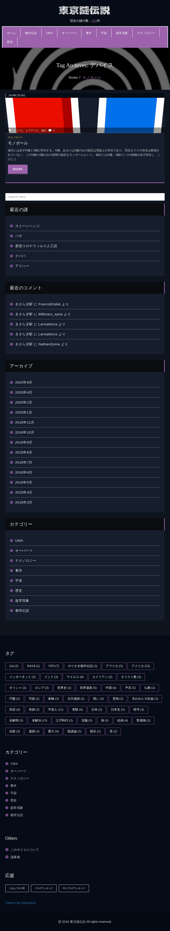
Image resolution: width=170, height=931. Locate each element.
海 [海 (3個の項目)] (104, 720)
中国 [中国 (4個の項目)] (111, 687)
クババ (20, 256)
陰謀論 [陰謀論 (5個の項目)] (74, 731)
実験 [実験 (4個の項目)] (77, 709)
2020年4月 (23, 392)
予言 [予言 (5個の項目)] (130, 687)
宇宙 (104, 33)
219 (94, 20)
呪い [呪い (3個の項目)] (98, 698)
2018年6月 (23, 472)
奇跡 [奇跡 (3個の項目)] (34, 709)
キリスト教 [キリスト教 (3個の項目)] (131, 677)
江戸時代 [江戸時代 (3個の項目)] (64, 720)
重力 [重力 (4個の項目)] (53, 731)
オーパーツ (69, 33)
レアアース (32, 130)
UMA (49, 33)
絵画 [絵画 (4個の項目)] (122, 720)
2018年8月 (23, 452)
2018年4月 (23, 492)
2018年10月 (24, 432)
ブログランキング (44, 888)
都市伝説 (31, 33)
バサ (18, 236)
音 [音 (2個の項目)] (113, 731)
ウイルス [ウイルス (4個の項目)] (75, 677)
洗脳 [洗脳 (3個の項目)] (86, 720)
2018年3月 (23, 502)
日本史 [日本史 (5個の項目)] (118, 709)
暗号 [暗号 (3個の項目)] (138, 709)
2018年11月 (24, 422)
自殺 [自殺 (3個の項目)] (14, 731)
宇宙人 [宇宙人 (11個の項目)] (55, 709)
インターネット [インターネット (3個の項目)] (22, 677)
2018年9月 (23, 442)
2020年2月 (23, 402)
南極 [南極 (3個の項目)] (53, 698)
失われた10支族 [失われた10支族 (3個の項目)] (145, 698)
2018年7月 (23, 462)
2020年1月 (23, 412)
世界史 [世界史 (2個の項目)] (64, 687)
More (18, 169)
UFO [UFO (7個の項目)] (53, 666)
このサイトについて (25, 849)
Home (73, 77)
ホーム (11, 33)
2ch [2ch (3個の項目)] (13, 666)
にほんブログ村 (17, 888)
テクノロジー (146, 33)
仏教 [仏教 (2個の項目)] (149, 687)
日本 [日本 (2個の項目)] (96, 709)
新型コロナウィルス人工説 (36, 246)
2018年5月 (23, 482)
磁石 (43, 130)
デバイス (18, 130)
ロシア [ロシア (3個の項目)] (42, 687)
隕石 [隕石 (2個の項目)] (95, 731)
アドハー (22, 266)
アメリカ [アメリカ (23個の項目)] (140, 666)
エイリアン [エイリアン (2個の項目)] (102, 677)
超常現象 (122, 33)
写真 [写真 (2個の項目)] (34, 698)
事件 (89, 33)
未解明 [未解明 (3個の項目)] (16, 720)
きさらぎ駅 (24, 304)
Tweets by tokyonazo (20, 903)
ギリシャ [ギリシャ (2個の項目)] (17, 687)
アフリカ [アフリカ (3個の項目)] (114, 666)
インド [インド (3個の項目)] (51, 677)
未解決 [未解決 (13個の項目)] (39, 720)
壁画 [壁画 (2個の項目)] (118, 698)
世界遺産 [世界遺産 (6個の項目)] (88, 687)
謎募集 (15, 857)
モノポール (92, 77)
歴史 (10, 42)
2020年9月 (23, 382)
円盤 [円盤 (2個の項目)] (14, 698)
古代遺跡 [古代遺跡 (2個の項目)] (76, 698)
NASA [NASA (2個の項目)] (33, 666)
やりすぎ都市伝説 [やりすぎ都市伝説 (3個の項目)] (82, 666)
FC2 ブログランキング (74, 888)
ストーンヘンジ (27, 226)
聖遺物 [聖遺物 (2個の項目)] (143, 720)
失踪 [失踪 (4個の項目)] (14, 709)
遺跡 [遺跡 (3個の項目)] (34, 731)
